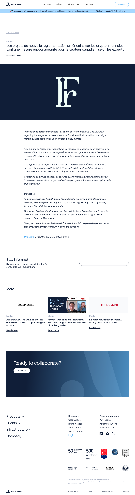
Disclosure (126, 491)
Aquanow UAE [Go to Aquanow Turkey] (107, 428)
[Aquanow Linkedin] (101, 433)
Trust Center (74, 428)
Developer (73, 416)
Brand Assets (75, 424)
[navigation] (14, 4)
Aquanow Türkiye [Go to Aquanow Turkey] (108, 424)
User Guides (74, 420)
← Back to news (12, 33)
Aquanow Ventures (109, 416)
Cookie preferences (107, 491)
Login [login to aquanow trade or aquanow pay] (71, 435)
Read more (120, 11)
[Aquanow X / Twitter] (113, 433)
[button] (47, 4)
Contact (121, 4)
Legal (90, 491)
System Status (75, 432)
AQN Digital (105, 420)
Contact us (21, 371)
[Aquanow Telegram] (107, 433)
